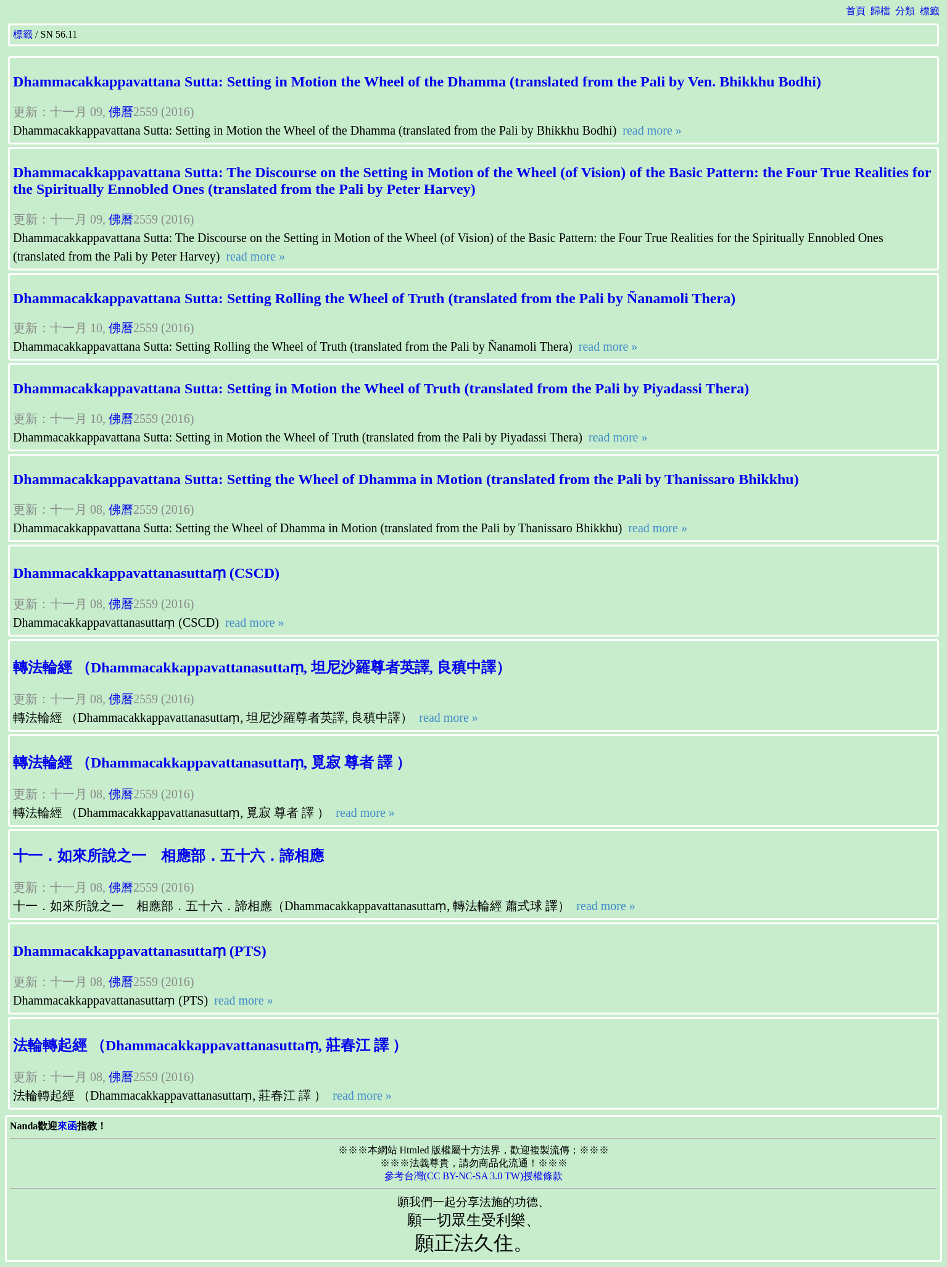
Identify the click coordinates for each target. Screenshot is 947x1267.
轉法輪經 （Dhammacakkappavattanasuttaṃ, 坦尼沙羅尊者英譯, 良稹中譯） (262, 667)
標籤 (930, 11)
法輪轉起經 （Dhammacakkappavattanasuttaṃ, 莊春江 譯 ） (210, 1045)
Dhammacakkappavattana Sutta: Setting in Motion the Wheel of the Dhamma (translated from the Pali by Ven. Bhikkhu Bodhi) (417, 81)
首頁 (856, 11)
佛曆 (121, 112)
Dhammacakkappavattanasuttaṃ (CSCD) (146, 573)
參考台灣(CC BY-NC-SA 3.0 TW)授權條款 (473, 1176)
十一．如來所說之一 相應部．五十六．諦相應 (168, 856)
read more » (650, 130)
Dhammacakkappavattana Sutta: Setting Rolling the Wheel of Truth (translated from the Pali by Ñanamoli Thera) (374, 298)
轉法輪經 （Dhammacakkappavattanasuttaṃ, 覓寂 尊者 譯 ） (212, 763)
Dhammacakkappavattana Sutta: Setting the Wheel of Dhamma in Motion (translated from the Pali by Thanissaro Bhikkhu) (406, 479)
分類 (905, 11)
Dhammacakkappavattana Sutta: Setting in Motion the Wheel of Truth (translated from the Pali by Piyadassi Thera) (381, 388)
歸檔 (880, 11)
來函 (67, 1126)
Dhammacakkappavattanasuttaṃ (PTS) (140, 951)
